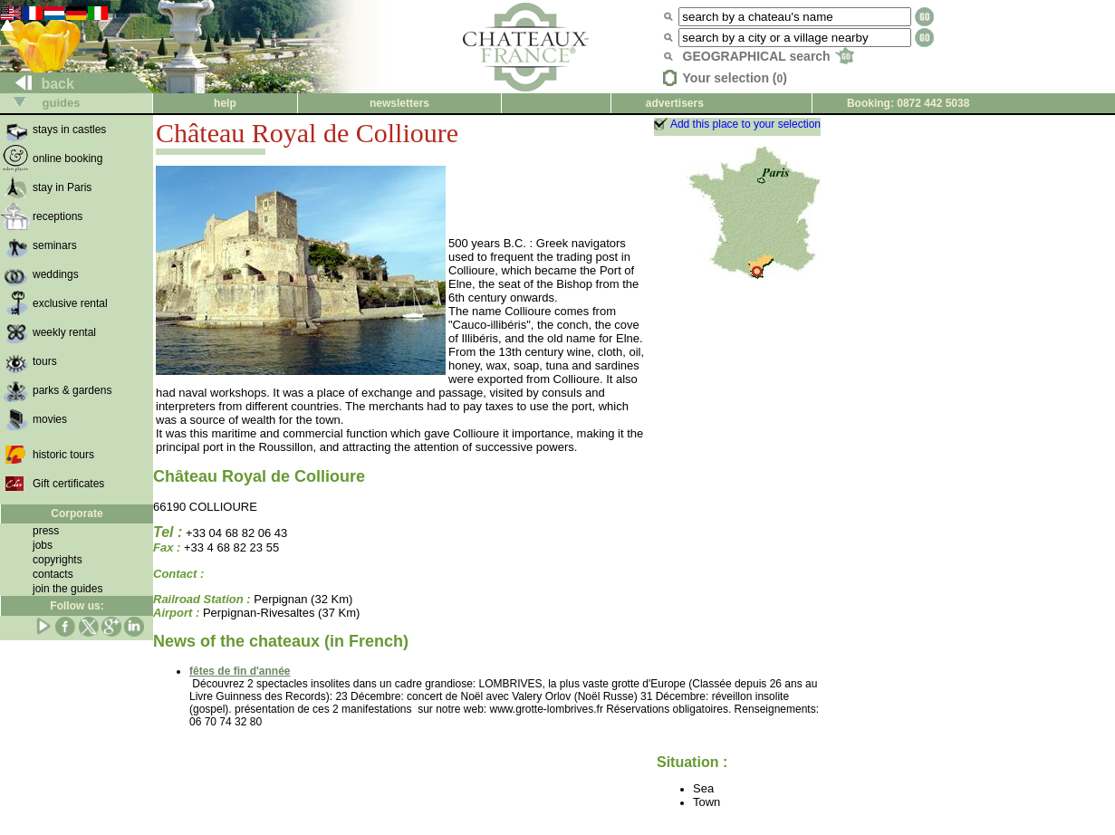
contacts (53, 574)
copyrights (57, 559)
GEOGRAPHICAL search (768, 56)
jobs (43, 545)
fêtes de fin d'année (240, 671)
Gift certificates (68, 483)
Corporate (76, 513)
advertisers (675, 103)
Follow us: (76, 606)
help (225, 103)
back (37, 83)
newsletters (399, 103)
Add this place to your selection (745, 124)
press (46, 530)
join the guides (67, 588)
